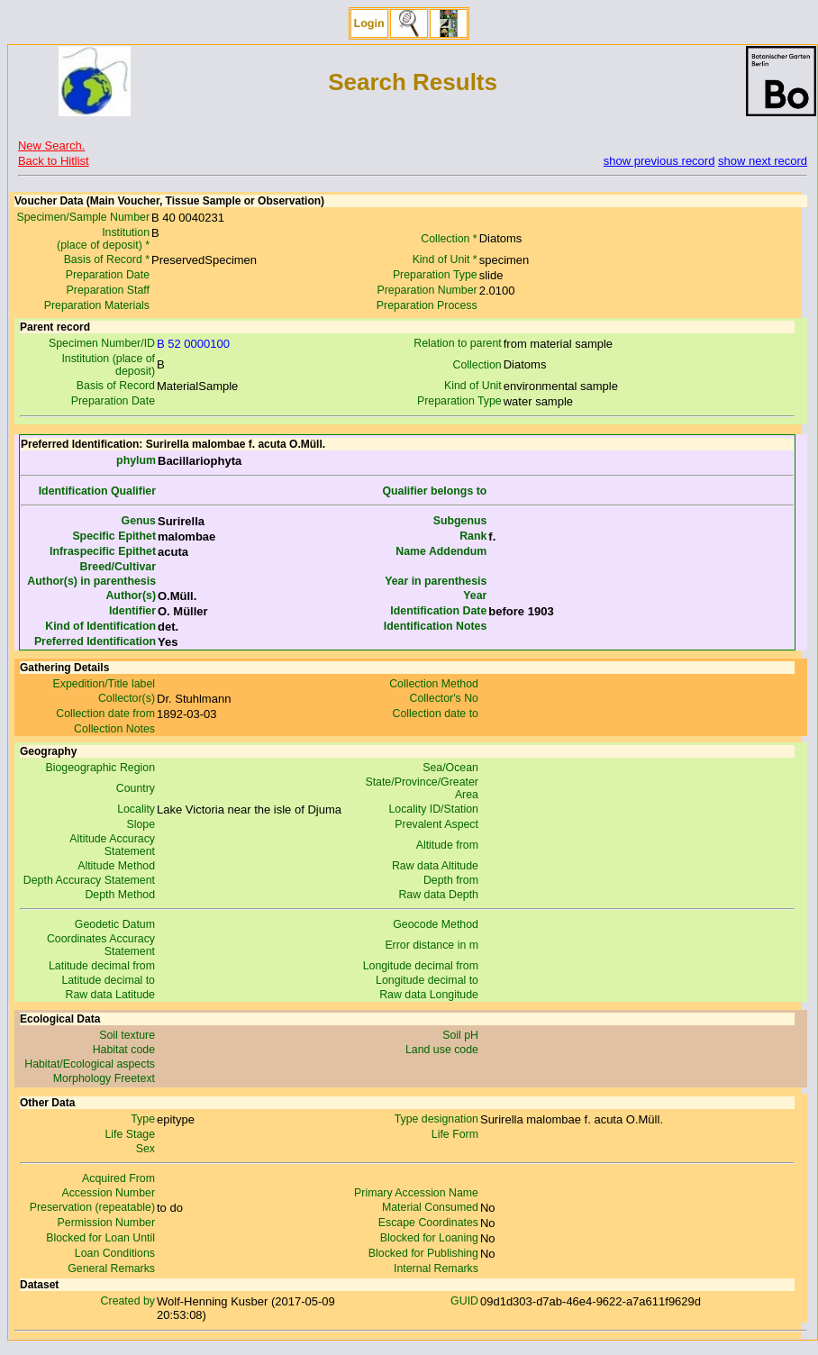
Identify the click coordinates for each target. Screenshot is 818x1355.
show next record (762, 161)
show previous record (659, 161)
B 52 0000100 (193, 343)
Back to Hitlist (53, 161)
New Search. (51, 145)
